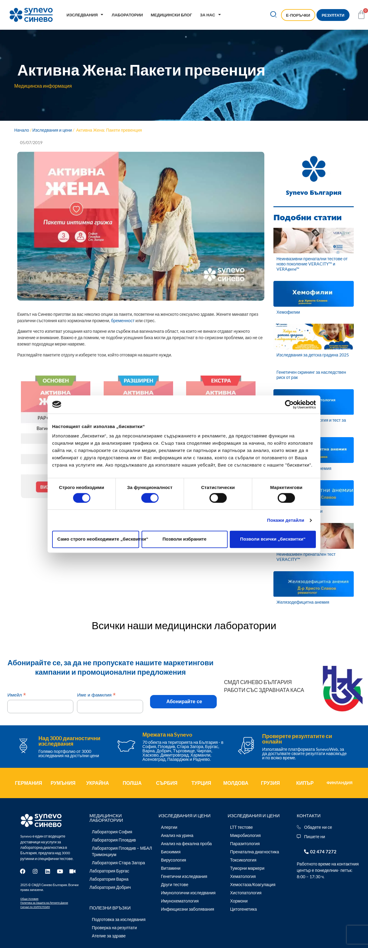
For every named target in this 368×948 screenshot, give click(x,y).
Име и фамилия (96, 695)
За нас (210, 15)
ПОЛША (132, 783)
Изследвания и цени (52, 130)
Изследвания (85, 15)
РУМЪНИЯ (63, 783)
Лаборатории (127, 14)
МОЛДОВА (236, 783)
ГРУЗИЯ (270, 783)
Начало (21, 130)
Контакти (308, 815)
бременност (123, 320)
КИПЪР (304, 783)
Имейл (16, 695)
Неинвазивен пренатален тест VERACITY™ (306, 557)
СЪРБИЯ (166, 783)
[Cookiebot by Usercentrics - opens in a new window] (289, 404)
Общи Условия (29, 898)
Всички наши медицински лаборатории (184, 625)
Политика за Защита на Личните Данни (44, 902)
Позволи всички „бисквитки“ (273, 539)
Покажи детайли (285, 520)
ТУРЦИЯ (201, 783)
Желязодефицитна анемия (302, 602)
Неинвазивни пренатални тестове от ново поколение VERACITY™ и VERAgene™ (312, 264)
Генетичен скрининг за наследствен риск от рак (311, 374)
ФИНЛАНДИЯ (339, 782)
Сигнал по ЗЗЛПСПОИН (35, 907)
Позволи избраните (184, 539)
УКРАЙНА (97, 783)
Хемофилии (288, 312)
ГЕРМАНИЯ (28, 783)
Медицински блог (171, 14)
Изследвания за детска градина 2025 (312, 354)
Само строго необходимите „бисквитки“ (98, 539)
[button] (273, 15)
